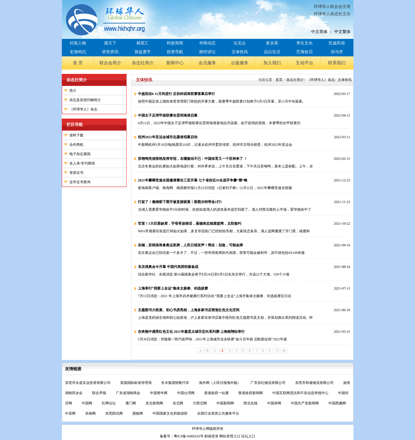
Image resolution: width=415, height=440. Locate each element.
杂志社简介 (143, 62)
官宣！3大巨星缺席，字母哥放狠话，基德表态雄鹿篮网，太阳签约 (189, 223)
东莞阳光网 (114, 413)
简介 (72, 91)
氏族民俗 (337, 43)
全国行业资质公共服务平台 (218, 413)
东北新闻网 (155, 403)
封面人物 (78, 43)
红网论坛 (109, 403)
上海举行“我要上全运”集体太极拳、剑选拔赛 (173, 288)
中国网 (87, 403)
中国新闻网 (225, 403)
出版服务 (239, 62)
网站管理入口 (229, 436)
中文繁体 (342, 32)
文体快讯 (240, 52)
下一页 (280, 351)
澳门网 (131, 403)
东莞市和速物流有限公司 (315, 383)
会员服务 (207, 62)
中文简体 (319, 32)
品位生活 (272, 52)
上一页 (204, 351)
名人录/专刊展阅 (82, 163)
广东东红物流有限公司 (268, 383)
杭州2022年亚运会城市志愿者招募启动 (167, 137)
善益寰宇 (142, 52)
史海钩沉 (78, 52)
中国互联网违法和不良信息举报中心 (300, 393)
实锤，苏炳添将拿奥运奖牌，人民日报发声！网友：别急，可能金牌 (190, 245)
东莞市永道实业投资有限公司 (88, 383)
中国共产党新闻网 (305, 403)
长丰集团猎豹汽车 (175, 383)
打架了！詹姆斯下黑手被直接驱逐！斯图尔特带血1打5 (180, 202)
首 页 (78, 62)
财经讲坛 (207, 52)
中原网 (70, 413)
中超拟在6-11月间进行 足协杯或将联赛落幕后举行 (176, 94)
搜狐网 (138, 413)
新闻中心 (175, 62)
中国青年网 (159, 393)
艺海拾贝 (304, 52)
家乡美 (272, 43)
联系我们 (337, 62)
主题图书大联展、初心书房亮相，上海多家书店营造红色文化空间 (188, 310)
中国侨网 (274, 403)
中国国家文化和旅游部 (170, 413)
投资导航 (175, 52)
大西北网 (200, 403)
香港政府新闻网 (251, 393)
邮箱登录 (211, 436)
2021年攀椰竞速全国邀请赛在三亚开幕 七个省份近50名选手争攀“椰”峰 (192, 180)
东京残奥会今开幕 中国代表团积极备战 (168, 267)
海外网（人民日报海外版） (220, 383)
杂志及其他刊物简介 (85, 100)
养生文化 (304, 43)
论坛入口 (248, 436)
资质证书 (76, 173)
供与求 (337, 52)
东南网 (91, 413)
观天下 (110, 43)
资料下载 (76, 135)
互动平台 (304, 62)
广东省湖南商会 (128, 393)
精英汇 (142, 43)
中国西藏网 (337, 403)
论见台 (240, 43)
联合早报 (99, 393)
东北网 (178, 403)
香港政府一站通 (217, 393)
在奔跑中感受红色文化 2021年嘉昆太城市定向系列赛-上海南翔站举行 (191, 332)
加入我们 (272, 62)
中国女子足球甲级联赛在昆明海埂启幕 (167, 115)
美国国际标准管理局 (136, 383)
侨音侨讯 (110, 52)
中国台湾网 (186, 393)
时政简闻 (175, 43)
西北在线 (251, 403)
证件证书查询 (79, 182)
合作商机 (76, 145)
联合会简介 (110, 62)
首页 (279, 80)
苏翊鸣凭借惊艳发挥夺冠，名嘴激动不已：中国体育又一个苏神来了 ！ (192, 159)
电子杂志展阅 (79, 154)
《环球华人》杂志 (83, 109)
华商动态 (207, 43)
